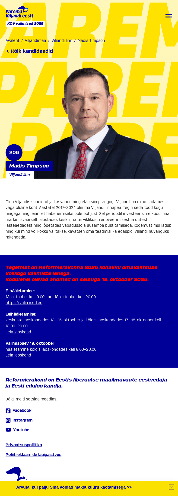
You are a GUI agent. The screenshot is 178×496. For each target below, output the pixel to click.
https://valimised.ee (24, 303)
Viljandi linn (61, 40)
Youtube (17, 429)
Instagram (19, 420)
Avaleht (12, 40)
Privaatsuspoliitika (24, 445)
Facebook (19, 411)
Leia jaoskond (18, 332)
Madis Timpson (91, 40)
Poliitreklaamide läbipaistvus (33, 455)
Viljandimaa (35, 40)
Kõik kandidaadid (29, 51)
